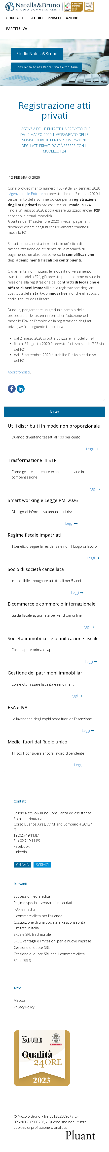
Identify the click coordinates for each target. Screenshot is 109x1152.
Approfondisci (19, 372)
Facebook (22, 846)
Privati (54, 18)
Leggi (90, 449)
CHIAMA (22, 864)
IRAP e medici (24, 909)
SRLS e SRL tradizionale (32, 934)
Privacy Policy (24, 1007)
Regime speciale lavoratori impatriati (43, 902)
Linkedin (20, 851)
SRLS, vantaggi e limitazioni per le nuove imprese (52, 941)
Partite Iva (16, 28)
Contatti (15, 18)
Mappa (19, 1000)
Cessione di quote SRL (32, 947)
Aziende (73, 18)
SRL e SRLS (22, 960)
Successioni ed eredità (32, 896)
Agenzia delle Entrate (26, 193)
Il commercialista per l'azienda (38, 915)
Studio (36, 18)
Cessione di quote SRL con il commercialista (49, 954)
